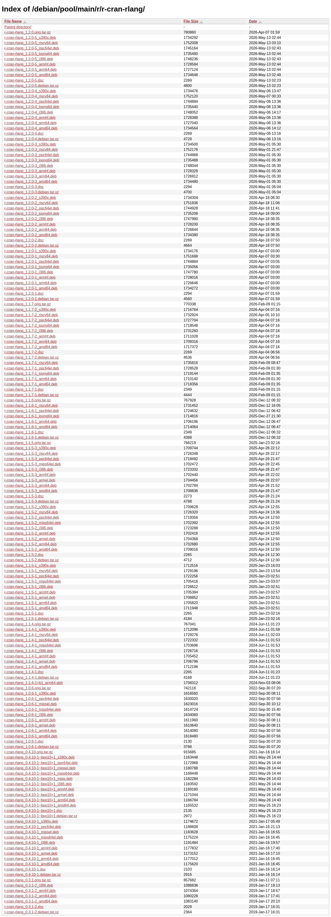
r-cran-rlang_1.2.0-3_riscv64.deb (31, 150)
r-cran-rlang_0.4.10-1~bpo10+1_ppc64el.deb (40, 763)
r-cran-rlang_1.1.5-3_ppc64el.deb (31, 459)
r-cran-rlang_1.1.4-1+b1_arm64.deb (33, 683)
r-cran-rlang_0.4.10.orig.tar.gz (28, 752)
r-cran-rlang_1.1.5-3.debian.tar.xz (31, 501)
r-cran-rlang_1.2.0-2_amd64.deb (30, 235)
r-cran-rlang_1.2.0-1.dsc (24, 293)
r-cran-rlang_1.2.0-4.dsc (24, 133)
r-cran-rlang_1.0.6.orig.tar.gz (27, 688)
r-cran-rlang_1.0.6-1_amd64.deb (30, 736)
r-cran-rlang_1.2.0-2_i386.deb (28, 219)
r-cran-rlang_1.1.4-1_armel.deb (29, 661)
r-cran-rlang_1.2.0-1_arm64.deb (30, 283)
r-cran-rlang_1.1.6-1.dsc (24, 432)
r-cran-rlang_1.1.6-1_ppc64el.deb (31, 411)
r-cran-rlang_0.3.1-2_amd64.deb (30, 901)
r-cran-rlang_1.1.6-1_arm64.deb (30, 422)
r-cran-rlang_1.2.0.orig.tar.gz (27, 32)
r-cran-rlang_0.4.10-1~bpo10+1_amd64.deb (40, 805)
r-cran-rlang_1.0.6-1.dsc (24, 741)
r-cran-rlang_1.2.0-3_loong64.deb (31, 160)
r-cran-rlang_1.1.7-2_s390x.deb (30, 310)
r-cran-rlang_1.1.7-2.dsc (24, 352)
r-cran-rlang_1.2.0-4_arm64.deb (30, 123)
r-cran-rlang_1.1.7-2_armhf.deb (29, 336)
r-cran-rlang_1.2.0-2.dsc (24, 240)
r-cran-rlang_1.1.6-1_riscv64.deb (31, 405)
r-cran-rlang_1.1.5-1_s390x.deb (30, 565)
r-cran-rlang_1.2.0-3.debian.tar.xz (31, 192)
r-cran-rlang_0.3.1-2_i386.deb (28, 885)
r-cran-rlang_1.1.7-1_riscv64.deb (31, 363)
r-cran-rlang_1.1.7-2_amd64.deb (30, 347)
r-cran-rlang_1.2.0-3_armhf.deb (29, 171)
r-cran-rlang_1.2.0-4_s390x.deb (30, 91)
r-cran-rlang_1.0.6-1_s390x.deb (30, 693)
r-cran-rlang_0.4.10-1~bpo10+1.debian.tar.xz (40, 816)
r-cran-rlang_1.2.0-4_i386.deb (28, 112)
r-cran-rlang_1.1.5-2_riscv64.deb (31, 512)
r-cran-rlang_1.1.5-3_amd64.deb (30, 491)
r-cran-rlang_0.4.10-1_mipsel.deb (31, 832)
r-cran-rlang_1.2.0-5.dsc (24, 80)
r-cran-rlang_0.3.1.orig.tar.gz (27, 880)
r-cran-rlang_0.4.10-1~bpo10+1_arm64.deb (39, 800)
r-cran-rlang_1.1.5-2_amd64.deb (30, 549)
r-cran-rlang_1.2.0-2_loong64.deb (31, 213)
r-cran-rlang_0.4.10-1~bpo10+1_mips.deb (38, 779)
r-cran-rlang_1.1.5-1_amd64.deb (30, 608)
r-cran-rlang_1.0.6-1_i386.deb (28, 715)
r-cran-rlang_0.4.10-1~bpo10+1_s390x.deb (39, 757)
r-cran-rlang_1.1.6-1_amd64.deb (30, 427)
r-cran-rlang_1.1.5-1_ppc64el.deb (31, 576)
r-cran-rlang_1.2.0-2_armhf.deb (29, 224)
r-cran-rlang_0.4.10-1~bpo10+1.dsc (33, 811)
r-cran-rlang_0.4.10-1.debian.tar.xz (32, 875)
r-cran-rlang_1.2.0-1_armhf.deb (29, 277)
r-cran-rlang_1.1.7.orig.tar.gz (27, 304)
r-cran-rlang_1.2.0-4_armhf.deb (29, 118)
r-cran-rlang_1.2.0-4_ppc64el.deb (31, 101)
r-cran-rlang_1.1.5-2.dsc (24, 555)
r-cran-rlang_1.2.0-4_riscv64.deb (31, 96)
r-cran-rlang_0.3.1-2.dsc (24, 907)
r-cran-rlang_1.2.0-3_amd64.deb (30, 181)
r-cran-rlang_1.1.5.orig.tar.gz (27, 443)
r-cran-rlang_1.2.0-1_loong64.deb (31, 267)
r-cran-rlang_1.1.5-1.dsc (24, 613)
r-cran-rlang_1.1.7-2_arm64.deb (30, 342)
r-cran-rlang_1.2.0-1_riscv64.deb (31, 256)
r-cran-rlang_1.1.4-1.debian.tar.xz (31, 677)
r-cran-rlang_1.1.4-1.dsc (24, 672)
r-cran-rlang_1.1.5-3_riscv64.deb (31, 454)
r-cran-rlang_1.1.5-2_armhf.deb (29, 533)
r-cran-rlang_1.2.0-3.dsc (24, 187)
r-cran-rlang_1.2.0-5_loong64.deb (31, 54)
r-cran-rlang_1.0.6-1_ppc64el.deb (31, 699)
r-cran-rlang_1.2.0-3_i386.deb (28, 166)
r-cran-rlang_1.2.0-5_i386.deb (28, 59)
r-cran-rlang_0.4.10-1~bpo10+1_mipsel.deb (39, 768)
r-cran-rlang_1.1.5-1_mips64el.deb (32, 581)
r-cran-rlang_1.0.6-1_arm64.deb (30, 731)
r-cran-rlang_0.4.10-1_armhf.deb (30, 848)
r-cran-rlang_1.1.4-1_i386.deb (28, 651)
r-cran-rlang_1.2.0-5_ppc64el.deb (31, 48)
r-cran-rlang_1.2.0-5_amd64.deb (30, 75)
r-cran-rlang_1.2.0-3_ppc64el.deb (31, 155)
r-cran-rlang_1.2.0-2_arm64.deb (30, 230)
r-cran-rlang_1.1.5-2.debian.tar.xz (31, 560)
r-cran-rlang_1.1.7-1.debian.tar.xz (31, 395)
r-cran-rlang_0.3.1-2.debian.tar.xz (31, 912)
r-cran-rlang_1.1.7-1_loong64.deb (31, 373)
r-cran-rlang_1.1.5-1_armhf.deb (29, 592)
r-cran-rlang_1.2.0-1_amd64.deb (30, 288)
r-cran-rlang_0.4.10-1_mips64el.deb (33, 837)
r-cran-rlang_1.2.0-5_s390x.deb (30, 38)
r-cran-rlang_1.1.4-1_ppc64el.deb (31, 640)
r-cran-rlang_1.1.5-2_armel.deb (29, 539)
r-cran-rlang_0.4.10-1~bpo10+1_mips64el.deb (41, 773)
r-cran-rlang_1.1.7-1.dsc (24, 389)
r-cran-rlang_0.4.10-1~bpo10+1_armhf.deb (39, 789)
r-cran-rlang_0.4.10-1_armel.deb (30, 853)
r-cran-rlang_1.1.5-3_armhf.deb (29, 475)
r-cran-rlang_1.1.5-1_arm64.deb (30, 603)
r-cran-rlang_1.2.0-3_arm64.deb (30, 176)
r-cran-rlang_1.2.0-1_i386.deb (28, 272)
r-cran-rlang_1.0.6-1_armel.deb (29, 725)
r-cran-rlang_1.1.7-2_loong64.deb (31, 325)
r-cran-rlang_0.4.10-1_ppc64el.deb (32, 827)
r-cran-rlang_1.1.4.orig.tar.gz (27, 624)
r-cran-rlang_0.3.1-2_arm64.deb (30, 896)
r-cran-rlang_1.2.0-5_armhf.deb (29, 64)
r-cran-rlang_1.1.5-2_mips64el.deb (32, 523)
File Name (13, 21)
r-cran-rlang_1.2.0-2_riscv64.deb (31, 203)
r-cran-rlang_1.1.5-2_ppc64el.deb (31, 517)
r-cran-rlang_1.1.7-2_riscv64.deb (31, 315)
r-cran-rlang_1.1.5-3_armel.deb (29, 480)
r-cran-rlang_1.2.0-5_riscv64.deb (31, 43)
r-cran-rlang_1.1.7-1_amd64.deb (30, 384)
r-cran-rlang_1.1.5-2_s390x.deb (30, 507)
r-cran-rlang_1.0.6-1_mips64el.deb (32, 709)
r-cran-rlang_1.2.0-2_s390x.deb (30, 198)
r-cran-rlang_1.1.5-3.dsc (24, 496)
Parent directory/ (17, 27)
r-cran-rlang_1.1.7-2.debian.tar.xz (31, 357)
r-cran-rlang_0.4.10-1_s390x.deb (31, 821)
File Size (191, 21)
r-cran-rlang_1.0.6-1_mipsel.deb (30, 704)
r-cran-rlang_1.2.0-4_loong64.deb (31, 107)
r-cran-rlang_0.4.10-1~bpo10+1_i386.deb (38, 784)
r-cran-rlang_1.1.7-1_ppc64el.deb (31, 368)
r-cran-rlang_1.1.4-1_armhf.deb (29, 656)
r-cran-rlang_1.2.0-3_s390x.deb (30, 144)
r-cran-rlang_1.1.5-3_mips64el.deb (32, 464)
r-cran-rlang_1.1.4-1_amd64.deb (30, 667)
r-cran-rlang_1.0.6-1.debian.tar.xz (31, 747)
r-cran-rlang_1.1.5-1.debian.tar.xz (31, 619)
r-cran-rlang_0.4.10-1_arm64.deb (31, 859)
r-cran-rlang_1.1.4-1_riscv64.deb (31, 635)
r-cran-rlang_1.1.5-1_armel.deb (29, 597)
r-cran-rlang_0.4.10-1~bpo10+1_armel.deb (39, 795)
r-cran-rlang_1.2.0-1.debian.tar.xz (31, 299)
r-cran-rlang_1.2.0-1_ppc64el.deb (31, 262)
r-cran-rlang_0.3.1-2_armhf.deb (29, 891)
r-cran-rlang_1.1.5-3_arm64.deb (30, 485)
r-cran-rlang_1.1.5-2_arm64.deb (30, 544)
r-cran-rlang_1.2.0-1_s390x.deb (30, 251)
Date (253, 21)
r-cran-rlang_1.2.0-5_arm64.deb (30, 70)
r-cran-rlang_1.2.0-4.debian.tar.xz (31, 139)
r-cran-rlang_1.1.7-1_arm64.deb (30, 379)
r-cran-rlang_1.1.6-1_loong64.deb (31, 416)
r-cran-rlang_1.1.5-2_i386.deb (28, 528)
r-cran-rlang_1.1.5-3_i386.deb (28, 469)
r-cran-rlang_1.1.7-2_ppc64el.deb (31, 320)
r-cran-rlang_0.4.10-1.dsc (25, 869)
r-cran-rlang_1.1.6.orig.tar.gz (27, 400)
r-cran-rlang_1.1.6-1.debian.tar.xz (31, 437)
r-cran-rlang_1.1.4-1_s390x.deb (30, 629)
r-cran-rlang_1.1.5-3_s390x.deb (30, 448)
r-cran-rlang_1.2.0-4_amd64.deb (30, 128)
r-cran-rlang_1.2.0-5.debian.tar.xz (31, 86)
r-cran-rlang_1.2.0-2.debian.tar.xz (31, 245)
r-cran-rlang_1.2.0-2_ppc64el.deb (31, 208)
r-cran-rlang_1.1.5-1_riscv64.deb (31, 571)
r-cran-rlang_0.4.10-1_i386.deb (29, 843)
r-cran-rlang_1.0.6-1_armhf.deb (29, 720)
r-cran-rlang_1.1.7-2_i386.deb (28, 331)
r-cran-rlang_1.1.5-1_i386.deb (28, 587)
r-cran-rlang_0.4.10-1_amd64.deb (31, 864)
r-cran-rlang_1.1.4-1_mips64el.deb (32, 645)
